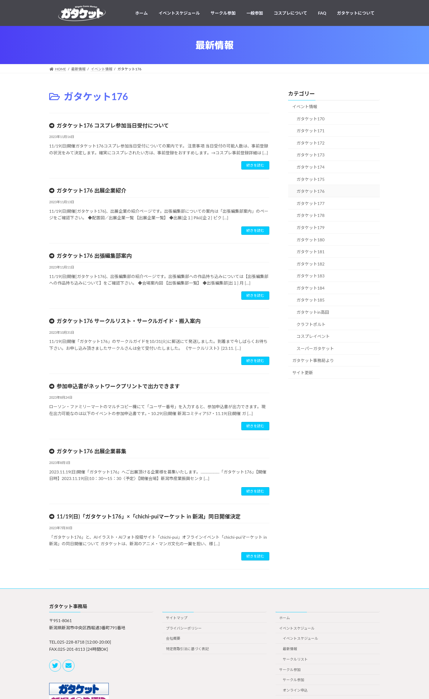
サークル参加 (290, 669)
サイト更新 (302, 372)
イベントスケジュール (297, 628)
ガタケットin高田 (312, 312)
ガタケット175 (310, 179)
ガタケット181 (310, 251)
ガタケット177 (310, 203)
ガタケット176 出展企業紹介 (91, 190)
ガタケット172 (310, 142)
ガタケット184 (310, 288)
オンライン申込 (295, 690)
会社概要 (173, 638)
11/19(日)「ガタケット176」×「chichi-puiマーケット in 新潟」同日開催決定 (149, 516)
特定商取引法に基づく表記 (187, 649)
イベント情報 (304, 106)
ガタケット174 (310, 167)
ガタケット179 (310, 227)
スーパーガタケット (315, 348)
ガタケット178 (310, 215)
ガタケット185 (310, 300)
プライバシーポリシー (184, 628)
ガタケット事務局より (313, 360)
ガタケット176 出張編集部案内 (94, 255)
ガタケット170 (310, 118)
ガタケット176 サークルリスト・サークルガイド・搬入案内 (128, 321)
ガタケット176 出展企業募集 (91, 451)
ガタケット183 (310, 275)
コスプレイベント (313, 336)
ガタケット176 (310, 191)
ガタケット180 (310, 239)
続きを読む (255, 165)
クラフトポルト (311, 324)
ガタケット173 (310, 155)
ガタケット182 (310, 263)
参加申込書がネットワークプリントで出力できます (118, 386)
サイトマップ (176, 618)
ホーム (284, 618)
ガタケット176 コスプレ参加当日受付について (113, 125)
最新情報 (290, 649)
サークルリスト (295, 659)
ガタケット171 (310, 130)
